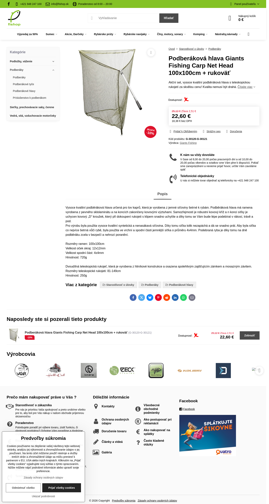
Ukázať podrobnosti (43, 496)
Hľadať (169, 18)
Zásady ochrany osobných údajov (157, 500)
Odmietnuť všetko (23, 487)
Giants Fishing (188, 142)
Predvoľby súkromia (123, 500)
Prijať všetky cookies (61, 487)
